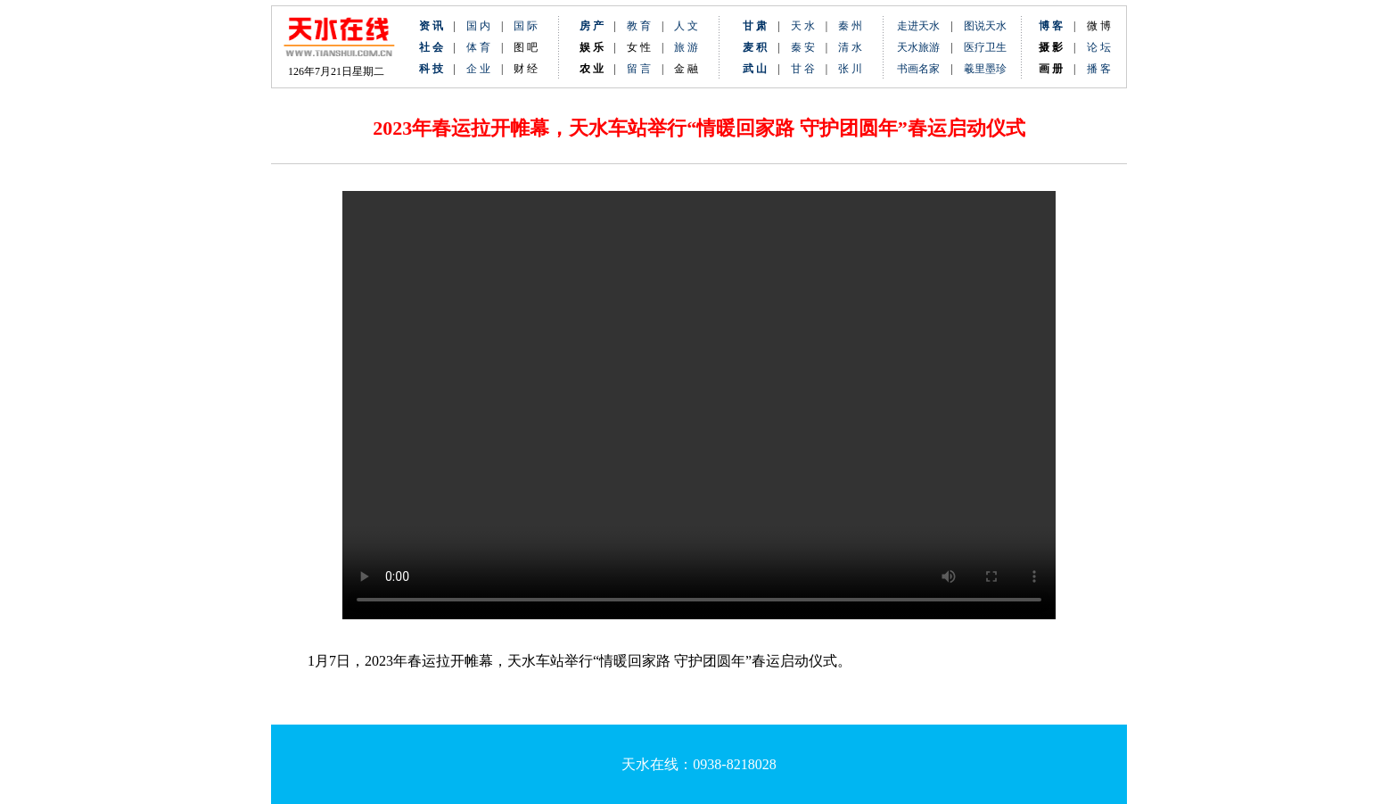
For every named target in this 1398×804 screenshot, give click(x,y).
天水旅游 (918, 47)
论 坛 (1099, 47)
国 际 (526, 26)
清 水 (844, 47)
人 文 (686, 26)
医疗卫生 (985, 47)
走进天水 (918, 26)
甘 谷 (808, 68)
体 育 (478, 47)
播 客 (1099, 68)
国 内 (478, 26)
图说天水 (985, 26)
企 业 (478, 68)
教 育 (639, 26)
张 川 (850, 68)
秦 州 (850, 26)
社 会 (431, 47)
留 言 (639, 68)
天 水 (803, 26)
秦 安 (808, 47)
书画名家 (918, 68)
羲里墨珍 (985, 68)
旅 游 (686, 47)
